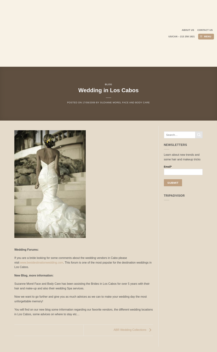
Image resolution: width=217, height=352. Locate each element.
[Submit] (199, 134)
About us (188, 30)
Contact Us (205, 30)
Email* (183, 170)
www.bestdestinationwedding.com (41, 262)
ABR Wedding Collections (133, 330)
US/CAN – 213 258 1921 (181, 36)
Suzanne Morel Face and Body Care (125, 102)
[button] (206, 37)
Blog (108, 84)
